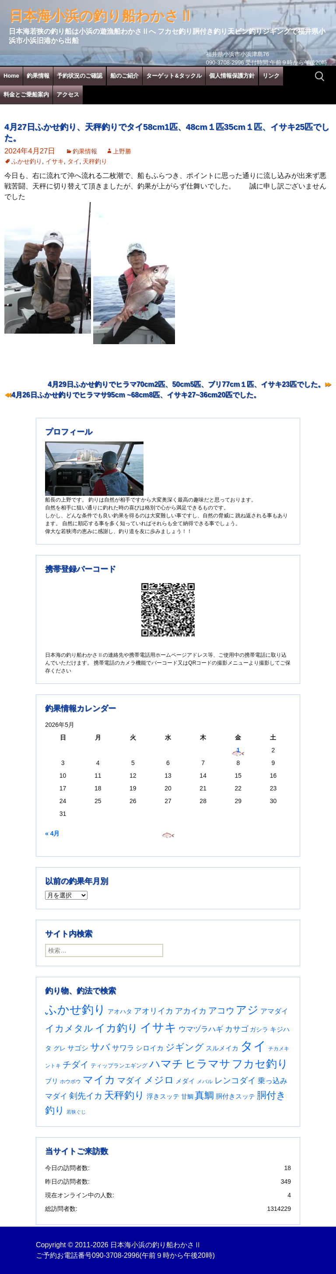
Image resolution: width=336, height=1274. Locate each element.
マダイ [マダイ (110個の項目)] (129, 1080)
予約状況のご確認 (79, 75)
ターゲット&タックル (173, 75)
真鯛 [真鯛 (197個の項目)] (204, 1095)
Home (11, 75)
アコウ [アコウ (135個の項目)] (221, 1010)
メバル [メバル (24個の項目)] (205, 1081)
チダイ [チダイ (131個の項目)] (76, 1064)
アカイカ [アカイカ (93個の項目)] (190, 1010)
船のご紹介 (124, 75)
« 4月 (52, 833)
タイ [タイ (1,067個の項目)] (253, 1046)
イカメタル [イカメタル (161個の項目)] (69, 1028)
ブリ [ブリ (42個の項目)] (51, 1081)
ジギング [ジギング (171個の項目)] (184, 1047)
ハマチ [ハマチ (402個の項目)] (166, 1063)
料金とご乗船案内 (26, 94)
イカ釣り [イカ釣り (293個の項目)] (116, 1028)
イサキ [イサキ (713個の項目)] (158, 1027)
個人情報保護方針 (232, 75)
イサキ (55, 161)
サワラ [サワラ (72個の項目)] (123, 1047)
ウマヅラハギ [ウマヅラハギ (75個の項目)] (200, 1029)
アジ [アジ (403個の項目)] (247, 1010)
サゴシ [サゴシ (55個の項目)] (77, 1048)
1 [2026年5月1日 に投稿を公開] (238, 750)
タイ (73, 161)
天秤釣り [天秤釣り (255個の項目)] (124, 1095)
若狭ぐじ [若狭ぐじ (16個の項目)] (76, 1111)
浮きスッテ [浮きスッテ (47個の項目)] (163, 1096)
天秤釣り (95, 161)
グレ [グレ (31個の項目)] (59, 1048)
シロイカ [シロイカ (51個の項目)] (150, 1048)
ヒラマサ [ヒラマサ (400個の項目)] (208, 1063)
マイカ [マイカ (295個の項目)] (99, 1079)
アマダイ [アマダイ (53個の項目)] (274, 1011)
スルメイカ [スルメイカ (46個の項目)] (222, 1048)
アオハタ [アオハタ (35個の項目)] (120, 1011)
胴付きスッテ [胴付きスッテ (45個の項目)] (235, 1096)
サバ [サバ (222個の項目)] (100, 1047)
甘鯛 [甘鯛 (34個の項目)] (187, 1096)
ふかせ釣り (26, 161)
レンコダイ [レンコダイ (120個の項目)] (235, 1080)
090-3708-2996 (116, 1255)
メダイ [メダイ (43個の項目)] (185, 1081)
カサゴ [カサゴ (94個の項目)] (236, 1028)
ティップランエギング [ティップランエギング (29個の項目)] (119, 1065)
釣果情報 (38, 75)
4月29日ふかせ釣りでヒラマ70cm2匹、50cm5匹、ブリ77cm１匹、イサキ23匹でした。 (186, 384)
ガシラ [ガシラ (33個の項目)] (259, 1029)
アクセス (67, 94)
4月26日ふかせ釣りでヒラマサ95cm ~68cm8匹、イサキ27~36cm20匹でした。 (135, 395)
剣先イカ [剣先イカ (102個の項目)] (85, 1095)
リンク (271, 75)
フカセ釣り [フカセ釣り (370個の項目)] (260, 1064)
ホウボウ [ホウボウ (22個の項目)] (70, 1081)
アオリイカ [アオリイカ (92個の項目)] (153, 1010)
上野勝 (122, 151)
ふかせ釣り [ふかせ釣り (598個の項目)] (75, 1009)
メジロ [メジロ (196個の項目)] (159, 1080)
